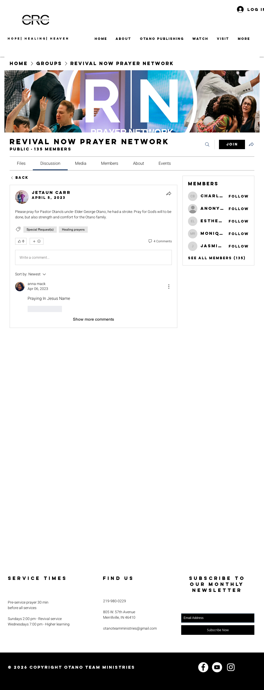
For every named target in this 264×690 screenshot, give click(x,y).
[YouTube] (217, 667)
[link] (21, 163)
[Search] (207, 144)
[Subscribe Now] (217, 630)
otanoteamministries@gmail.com (130, 628)
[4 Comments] (160, 241)
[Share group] (251, 144)
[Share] (169, 193)
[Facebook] (203, 667)
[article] (93, 256)
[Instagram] (231, 667)
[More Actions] (169, 286)
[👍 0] (21, 241)
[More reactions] (36, 241)
